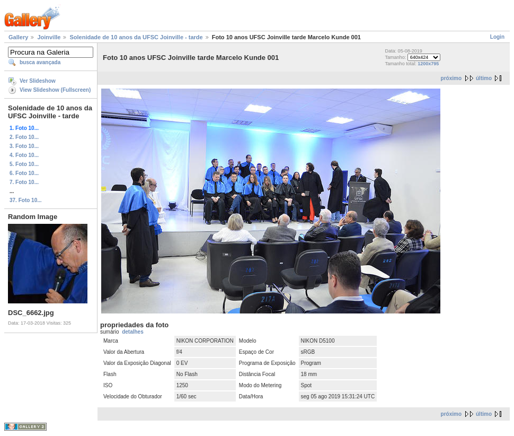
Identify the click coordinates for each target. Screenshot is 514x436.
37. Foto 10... (26, 200)
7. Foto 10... (24, 182)
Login (497, 37)
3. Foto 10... (24, 146)
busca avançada (40, 62)
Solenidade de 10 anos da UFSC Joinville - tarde (135, 37)
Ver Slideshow (38, 81)
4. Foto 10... (24, 155)
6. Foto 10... (24, 173)
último (484, 78)
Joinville (48, 37)
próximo (451, 78)
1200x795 (428, 63)
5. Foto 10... (24, 164)
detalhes (133, 332)
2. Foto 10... (24, 137)
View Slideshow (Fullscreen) (55, 90)
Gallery (18, 37)
